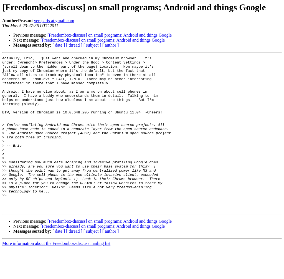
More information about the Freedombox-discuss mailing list (56, 274)
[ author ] (110, 45)
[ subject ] (92, 45)
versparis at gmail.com (54, 20)
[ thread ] (74, 45)
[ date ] (58, 45)
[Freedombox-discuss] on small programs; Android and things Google (109, 35)
